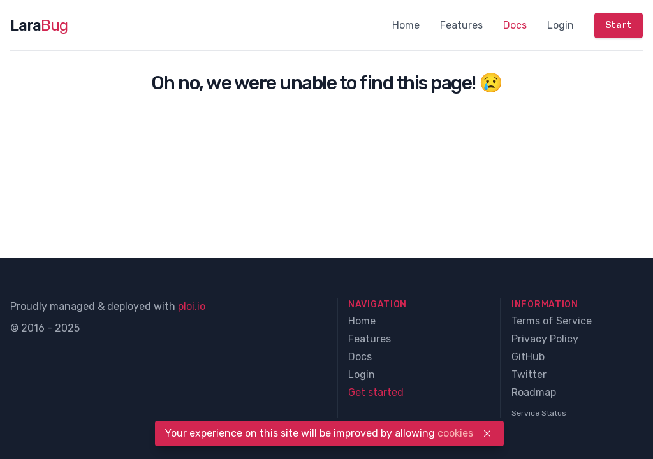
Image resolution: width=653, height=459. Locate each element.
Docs (515, 25)
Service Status (538, 413)
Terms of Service (551, 321)
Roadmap (533, 392)
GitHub (528, 357)
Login (560, 25)
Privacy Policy (544, 339)
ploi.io (191, 306)
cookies (455, 433)
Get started (376, 392)
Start (619, 25)
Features (461, 25)
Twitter (529, 374)
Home (406, 25)
